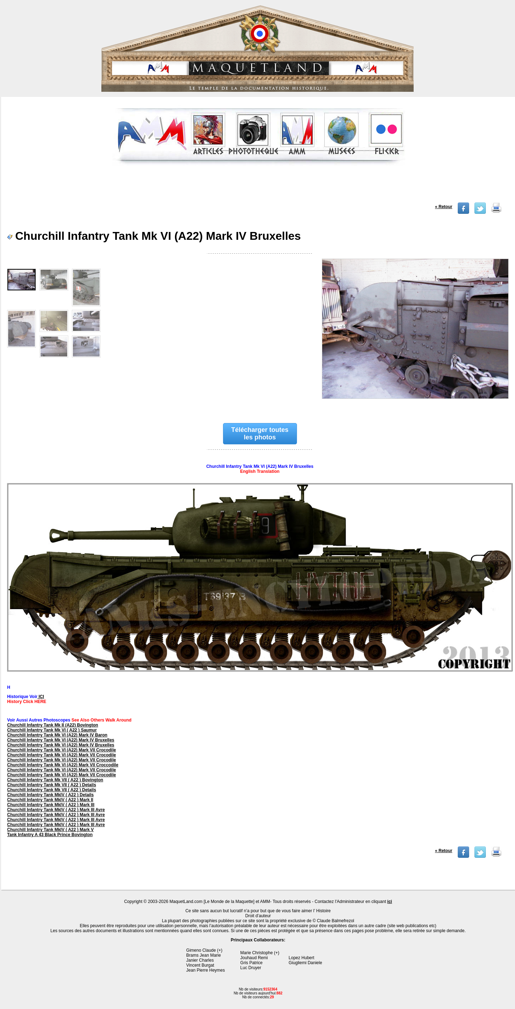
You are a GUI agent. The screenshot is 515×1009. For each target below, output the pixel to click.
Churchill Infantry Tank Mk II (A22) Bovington (52, 725)
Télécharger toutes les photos (259, 433)
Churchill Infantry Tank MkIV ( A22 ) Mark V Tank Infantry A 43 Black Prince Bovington (50, 832)
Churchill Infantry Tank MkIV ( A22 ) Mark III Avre (56, 809)
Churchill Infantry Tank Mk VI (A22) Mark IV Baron (57, 735)
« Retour (443, 206)
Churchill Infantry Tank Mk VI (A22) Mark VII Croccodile (62, 764)
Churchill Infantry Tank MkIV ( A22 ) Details (50, 794)
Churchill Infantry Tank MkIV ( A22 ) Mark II (50, 799)
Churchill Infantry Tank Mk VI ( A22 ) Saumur (52, 730)
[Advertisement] (258, 186)
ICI (40, 696)
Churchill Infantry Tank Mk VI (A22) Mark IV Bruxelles (60, 740)
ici (389, 901)
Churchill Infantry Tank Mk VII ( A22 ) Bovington (55, 779)
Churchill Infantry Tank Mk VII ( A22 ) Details (51, 784)
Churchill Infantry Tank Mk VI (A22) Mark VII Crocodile (61, 749)
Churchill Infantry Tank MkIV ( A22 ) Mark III (50, 804)
